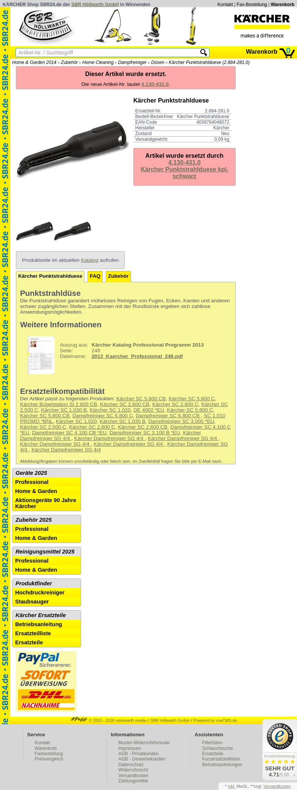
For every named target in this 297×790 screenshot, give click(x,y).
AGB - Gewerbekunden (142, 759)
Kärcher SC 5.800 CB (141, 398)
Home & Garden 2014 (34, 62)
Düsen (157, 62)
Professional (31, 482)
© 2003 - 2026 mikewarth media (108, 720)
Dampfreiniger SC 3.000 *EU (181, 421)
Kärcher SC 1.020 (110, 410)
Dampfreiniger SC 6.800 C (102, 415)
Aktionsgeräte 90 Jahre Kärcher (45, 503)
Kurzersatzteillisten (221, 759)
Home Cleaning (98, 62)
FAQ (95, 276)
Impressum (130, 748)
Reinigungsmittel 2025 (45, 552)
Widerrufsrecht (133, 770)
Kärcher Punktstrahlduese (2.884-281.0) (209, 62)
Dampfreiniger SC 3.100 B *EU (144, 432)
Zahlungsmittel (133, 781)
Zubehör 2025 (34, 520)
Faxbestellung (49, 753)
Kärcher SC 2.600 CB (125, 404)
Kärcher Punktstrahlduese (50, 276)
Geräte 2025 (31, 473)
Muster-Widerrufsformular (144, 742)
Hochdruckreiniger (39, 592)
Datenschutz (131, 764)
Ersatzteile (29, 642)
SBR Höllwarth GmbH (95, 4)
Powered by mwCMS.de (215, 720)
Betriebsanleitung (38, 624)
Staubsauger (32, 602)
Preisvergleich (49, 759)
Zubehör (69, 62)
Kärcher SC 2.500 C (43, 427)
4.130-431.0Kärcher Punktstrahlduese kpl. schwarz (184, 169)
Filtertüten (212, 742)
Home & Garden (36, 491)
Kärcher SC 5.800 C (192, 398)
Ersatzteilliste (33, 633)
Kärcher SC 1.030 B (64, 410)
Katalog (89, 260)
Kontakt (225, 4)
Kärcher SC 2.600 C (175, 404)
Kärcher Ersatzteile (41, 615)
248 (113, 355)
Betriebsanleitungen (222, 764)
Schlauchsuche (217, 748)
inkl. (232, 786)
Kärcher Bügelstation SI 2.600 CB (58, 404)
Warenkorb (282, 4)
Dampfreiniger (132, 62)
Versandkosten (133, 775)
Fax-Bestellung (252, 4)
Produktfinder (34, 583)
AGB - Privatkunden (139, 753)
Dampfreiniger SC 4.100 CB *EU (69, 432)
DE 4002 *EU (148, 410)
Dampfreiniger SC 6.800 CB (168, 415)
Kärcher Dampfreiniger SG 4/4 (109, 438)
